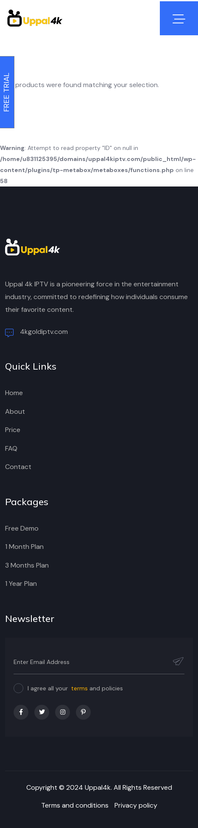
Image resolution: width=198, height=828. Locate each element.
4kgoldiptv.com (36, 332)
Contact (18, 466)
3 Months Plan (27, 565)
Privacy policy (135, 805)
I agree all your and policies (75, 688)
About (15, 411)
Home (14, 392)
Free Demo (22, 528)
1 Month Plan (24, 546)
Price (12, 429)
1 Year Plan (21, 583)
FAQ (11, 448)
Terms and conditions (75, 805)
